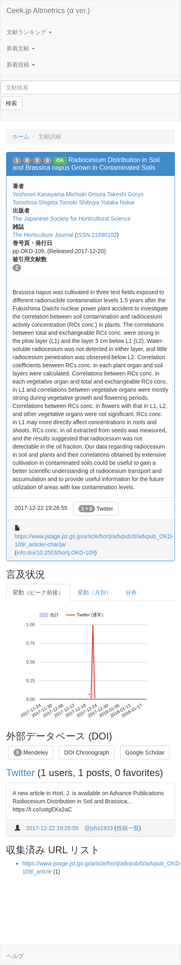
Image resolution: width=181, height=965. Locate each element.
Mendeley (30, 752)
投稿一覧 (127, 828)
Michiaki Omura (86, 194)
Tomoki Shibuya (79, 202)
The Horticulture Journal (43, 235)
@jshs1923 (98, 828)
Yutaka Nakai (117, 202)
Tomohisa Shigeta (35, 202)
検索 (11, 103)
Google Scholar (145, 752)
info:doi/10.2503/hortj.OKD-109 (56, 552)
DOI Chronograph (86, 752)
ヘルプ (15, 956)
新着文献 (20, 48)
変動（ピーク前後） (38, 592)
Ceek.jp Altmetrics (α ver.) (48, 11)
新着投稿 (20, 64)
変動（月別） (95, 592)
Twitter (95, 508)
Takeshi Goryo (125, 194)
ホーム (20, 136)
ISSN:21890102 (97, 235)
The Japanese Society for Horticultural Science (72, 218)
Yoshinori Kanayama (39, 194)
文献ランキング (29, 32)
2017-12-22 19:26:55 (52, 828)
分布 (131, 592)
